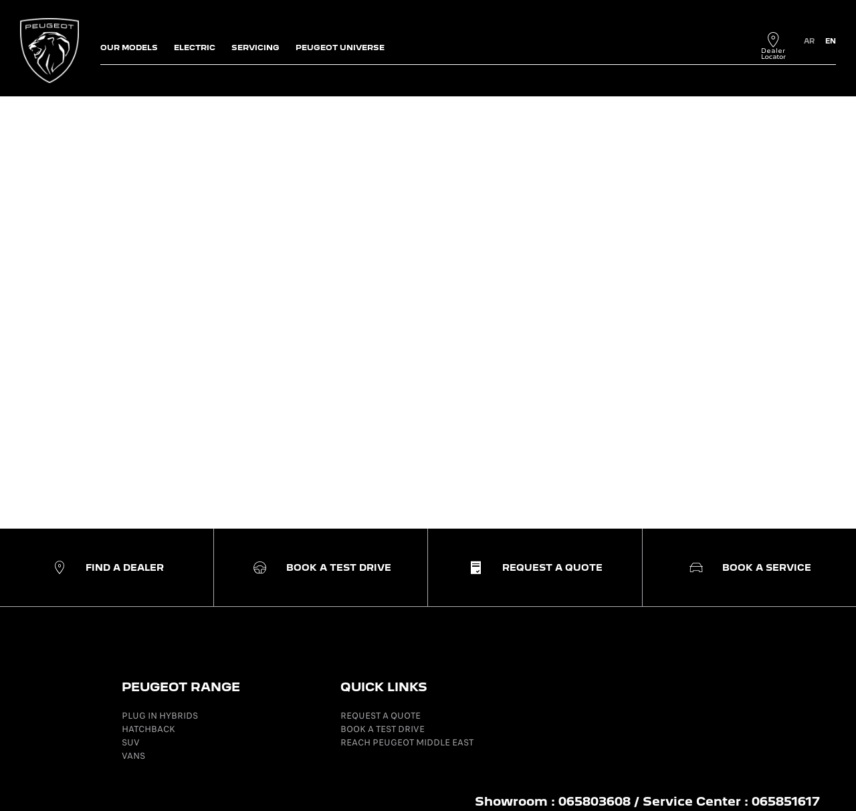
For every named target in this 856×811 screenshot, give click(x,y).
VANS (133, 755)
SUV (131, 742)
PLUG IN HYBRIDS (160, 715)
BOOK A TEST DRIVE (382, 729)
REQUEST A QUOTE (380, 715)
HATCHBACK (148, 729)
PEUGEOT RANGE (181, 687)
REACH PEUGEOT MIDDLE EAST (406, 742)
